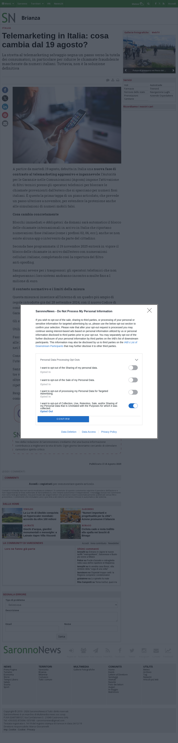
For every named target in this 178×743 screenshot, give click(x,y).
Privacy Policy (109, 431)
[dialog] (89, 372)
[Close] (150, 311)
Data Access (89, 431)
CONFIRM (63, 419)
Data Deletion (68, 431)
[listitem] (89, 360)
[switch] (133, 367)
